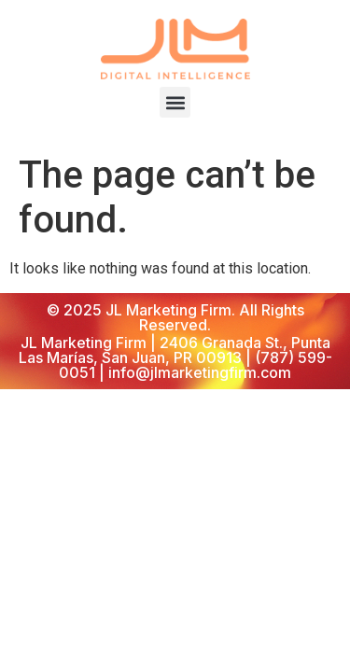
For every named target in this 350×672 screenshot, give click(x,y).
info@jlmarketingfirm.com (199, 372)
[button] (175, 102)
